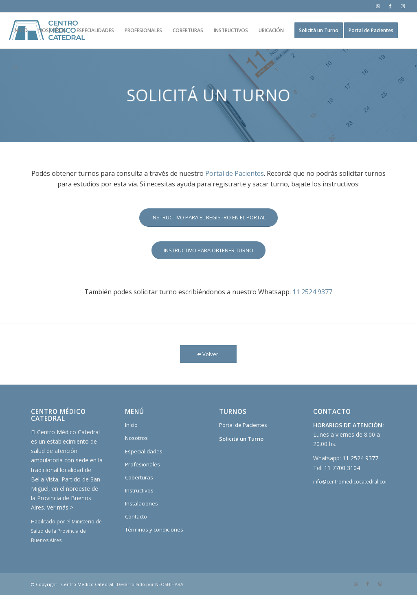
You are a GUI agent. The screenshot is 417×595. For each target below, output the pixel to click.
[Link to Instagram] (403, 6)
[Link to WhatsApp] (378, 6)
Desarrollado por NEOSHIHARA (150, 584)
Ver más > (60, 507)
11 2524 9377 (312, 291)
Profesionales (142, 464)
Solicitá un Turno (241, 438)
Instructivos (139, 490)
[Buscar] (15, 66)
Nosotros (136, 438)
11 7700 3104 (342, 468)
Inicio (131, 425)
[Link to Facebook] (390, 6)
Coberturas (139, 477)
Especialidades (143, 451)
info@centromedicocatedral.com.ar (354, 481)
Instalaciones (141, 503)
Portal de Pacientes (234, 173)
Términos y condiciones (154, 529)
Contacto (136, 516)
